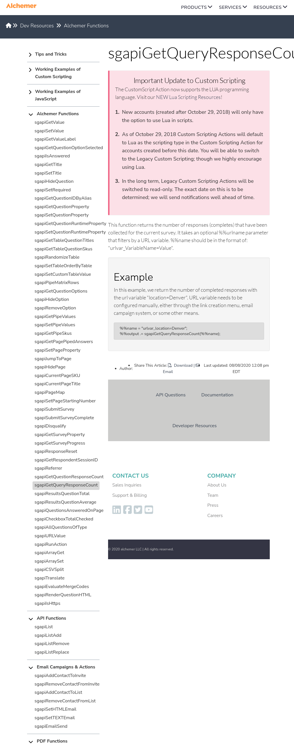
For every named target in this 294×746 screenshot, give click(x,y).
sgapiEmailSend (51, 726)
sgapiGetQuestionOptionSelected (69, 148)
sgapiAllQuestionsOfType (61, 527)
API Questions (171, 395)
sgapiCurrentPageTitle (57, 384)
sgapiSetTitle (48, 173)
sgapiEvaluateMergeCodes (62, 586)
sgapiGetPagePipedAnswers (64, 341)
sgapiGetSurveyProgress (60, 443)
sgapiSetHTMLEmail (55, 709)
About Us (216, 485)
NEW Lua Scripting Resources (188, 97)
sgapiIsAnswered (52, 156)
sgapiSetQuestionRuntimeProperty (70, 232)
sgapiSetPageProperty (57, 350)
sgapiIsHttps (47, 603)
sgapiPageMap (50, 392)
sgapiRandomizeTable (57, 257)
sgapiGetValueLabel (55, 139)
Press (212, 505)
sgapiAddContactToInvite (60, 675)
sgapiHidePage (50, 367)
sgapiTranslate (49, 578)
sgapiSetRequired (53, 190)
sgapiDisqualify (50, 426)
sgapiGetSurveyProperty (60, 434)
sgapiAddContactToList (58, 692)
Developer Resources (195, 425)
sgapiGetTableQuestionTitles (64, 240)
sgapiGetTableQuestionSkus (63, 249)
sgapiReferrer (48, 468)
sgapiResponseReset (56, 451)
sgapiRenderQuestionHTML (63, 595)
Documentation (217, 395)
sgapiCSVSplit (49, 569)
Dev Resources (37, 25)
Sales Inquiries (126, 485)
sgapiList (44, 627)
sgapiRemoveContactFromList (65, 701)
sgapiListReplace (52, 652)
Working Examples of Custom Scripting (58, 73)
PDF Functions (52, 741)
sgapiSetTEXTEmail (55, 718)
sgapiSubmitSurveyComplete (64, 418)
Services (230, 7)
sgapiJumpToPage (53, 359)
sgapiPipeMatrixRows (57, 282)
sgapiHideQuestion (54, 181)
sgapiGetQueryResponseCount (66, 485)
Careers (215, 515)
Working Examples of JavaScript (58, 95)
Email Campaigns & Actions (66, 667)
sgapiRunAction (51, 544)
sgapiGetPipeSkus (53, 333)
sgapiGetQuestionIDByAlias (63, 198)
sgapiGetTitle (48, 164)
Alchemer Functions (86, 25)
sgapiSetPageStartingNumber (65, 401)
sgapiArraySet (49, 561)
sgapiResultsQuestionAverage (65, 502)
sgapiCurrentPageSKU (57, 375)
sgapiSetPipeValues (55, 325)
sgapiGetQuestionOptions (61, 291)
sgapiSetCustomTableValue (63, 274)
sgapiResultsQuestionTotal (62, 493)
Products (194, 7)
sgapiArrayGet (49, 553)
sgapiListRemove (52, 643)
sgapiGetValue (49, 122)
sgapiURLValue (50, 536)
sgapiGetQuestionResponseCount (69, 477)
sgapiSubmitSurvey (54, 409)
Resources (268, 7)
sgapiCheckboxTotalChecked (64, 519)
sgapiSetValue (49, 131)
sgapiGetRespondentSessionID (66, 460)
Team (212, 495)
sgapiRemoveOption (55, 308)
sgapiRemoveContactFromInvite (67, 684)
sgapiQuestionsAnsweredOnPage (69, 510)
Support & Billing (129, 495)
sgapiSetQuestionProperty (62, 215)
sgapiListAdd (48, 635)
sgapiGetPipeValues (55, 316)
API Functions (51, 618)
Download (180, 365)
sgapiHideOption (52, 299)
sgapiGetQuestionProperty (62, 207)
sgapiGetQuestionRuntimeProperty (70, 223)
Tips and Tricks (51, 54)
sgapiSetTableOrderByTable (63, 266)
